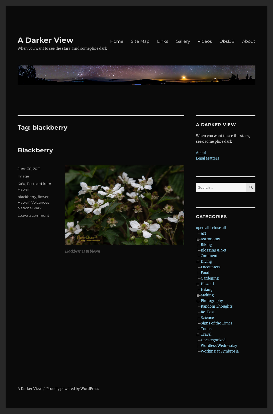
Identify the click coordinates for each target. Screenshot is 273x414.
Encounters (210, 267)
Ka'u (21, 183)
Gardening (210, 278)
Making (207, 295)
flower (43, 197)
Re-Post (208, 312)
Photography (212, 301)
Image (23, 176)
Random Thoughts (217, 306)
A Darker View (45, 40)
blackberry (27, 197)
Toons (206, 329)
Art (203, 233)
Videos (205, 41)
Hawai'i (207, 284)
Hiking (206, 289)
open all (202, 228)
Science (207, 317)
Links (162, 41)
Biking (206, 244)
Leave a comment (33, 215)
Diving (206, 261)
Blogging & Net (213, 250)
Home (116, 41)
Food (205, 272)
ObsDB (227, 41)
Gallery (183, 41)
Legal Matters (207, 158)
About (248, 41)
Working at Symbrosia (220, 351)
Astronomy (210, 239)
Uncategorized (213, 340)
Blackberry (35, 150)
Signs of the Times (216, 323)
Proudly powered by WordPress (72, 388)
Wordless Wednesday (219, 345)
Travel (206, 334)
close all (219, 228)
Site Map (140, 41)
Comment (209, 256)
